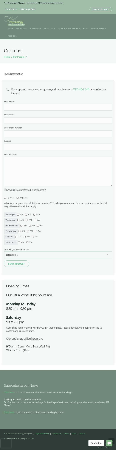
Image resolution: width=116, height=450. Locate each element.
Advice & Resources (69, 28)
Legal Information (42, 434)
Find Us (12, 36)
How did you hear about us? (16, 250)
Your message (10, 154)
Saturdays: (10, 242)
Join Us (82, 434)
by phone (22, 197)
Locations (11, 9)
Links (74, 434)
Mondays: (10, 214)
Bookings (35, 28)
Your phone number (13, 128)
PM (28, 214)
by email (9, 197)
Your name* (9, 101)
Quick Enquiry (101, 9)
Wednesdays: (11, 226)
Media (66, 434)
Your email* (9, 114)
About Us (49, 28)
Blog (85, 28)
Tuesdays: (10, 220)
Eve (36, 214)
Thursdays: (10, 231)
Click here (9, 392)
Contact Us (56, 434)
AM (20, 214)
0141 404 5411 (81, 89)
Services (21, 28)
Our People (18, 57)
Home (10, 28)
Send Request (16, 264)
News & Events (98, 28)
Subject (7, 141)
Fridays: (9, 237)
